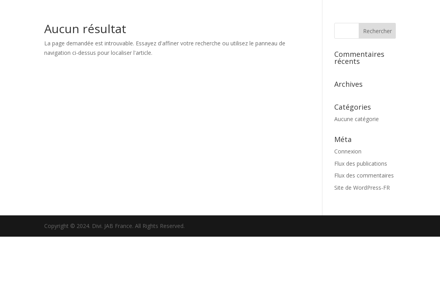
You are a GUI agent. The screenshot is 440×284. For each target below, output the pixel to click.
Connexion (347, 151)
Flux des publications (360, 163)
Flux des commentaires (364, 175)
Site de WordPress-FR (362, 187)
